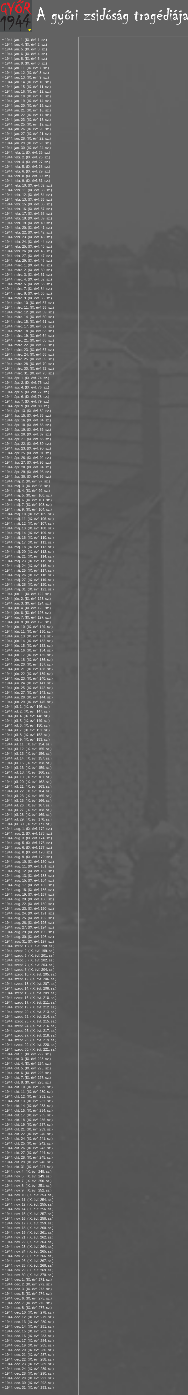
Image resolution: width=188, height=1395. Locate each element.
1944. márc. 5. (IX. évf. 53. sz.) (28, 284)
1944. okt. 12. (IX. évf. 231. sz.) (29, 1096)
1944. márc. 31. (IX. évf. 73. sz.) (29, 373)
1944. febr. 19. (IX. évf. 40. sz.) (28, 223)
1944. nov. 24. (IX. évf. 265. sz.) (29, 1251)
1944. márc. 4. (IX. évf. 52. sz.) (28, 279)
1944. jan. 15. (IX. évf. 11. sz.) (28, 87)
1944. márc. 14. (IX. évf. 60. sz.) (29, 317)
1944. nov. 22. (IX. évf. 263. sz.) (29, 1242)
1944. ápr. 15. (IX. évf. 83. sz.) (28, 415)
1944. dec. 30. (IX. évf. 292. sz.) (29, 1383)
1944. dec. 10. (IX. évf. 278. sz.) (29, 1312)
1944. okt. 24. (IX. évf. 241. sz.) (29, 1138)
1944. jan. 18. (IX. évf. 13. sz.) (28, 96)
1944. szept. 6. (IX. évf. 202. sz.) (29, 960)
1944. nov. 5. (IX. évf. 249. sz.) (28, 1176)
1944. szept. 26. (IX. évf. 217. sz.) (30, 1030)
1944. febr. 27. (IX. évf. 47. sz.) (28, 256)
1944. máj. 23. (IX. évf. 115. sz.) (29, 561)
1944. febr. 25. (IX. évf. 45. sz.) (28, 246)
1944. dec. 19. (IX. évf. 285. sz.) (29, 1345)
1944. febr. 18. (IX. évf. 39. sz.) (28, 218)
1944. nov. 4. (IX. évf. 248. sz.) (28, 1171)
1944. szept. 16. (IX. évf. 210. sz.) (30, 998)
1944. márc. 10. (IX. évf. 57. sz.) (29, 303)
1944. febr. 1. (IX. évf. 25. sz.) (27, 152)
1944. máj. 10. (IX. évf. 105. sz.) (29, 514)
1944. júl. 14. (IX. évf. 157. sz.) (28, 758)
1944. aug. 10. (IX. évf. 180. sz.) (29, 861)
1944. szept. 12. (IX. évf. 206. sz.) (30, 979)
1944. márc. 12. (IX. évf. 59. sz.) (29, 312)
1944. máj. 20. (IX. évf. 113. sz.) (29, 551)
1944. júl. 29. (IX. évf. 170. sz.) (28, 819)
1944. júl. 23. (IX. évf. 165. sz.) (28, 796)
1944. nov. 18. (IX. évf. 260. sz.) (29, 1228)
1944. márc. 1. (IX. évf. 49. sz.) (28, 265)
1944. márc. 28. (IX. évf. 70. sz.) (29, 364)
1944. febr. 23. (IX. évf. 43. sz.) (28, 237)
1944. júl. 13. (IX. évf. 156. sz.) (28, 753)
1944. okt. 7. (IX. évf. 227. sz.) (28, 1077)
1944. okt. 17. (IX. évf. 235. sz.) (29, 1115)
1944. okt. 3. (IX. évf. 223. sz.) (28, 1059)
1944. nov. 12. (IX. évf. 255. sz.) (29, 1204)
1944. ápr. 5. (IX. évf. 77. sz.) (27, 392)
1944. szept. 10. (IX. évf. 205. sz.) (30, 974)
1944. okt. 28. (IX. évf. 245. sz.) (29, 1157)
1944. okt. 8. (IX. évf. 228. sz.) (28, 1082)
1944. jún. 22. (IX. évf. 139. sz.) (29, 674)
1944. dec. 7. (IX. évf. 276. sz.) (28, 1303)
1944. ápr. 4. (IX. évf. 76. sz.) (27, 387)
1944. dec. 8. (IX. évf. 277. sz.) (28, 1308)
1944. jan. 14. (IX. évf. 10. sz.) (28, 82)
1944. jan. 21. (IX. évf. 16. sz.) (28, 110)
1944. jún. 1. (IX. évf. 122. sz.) (28, 594)
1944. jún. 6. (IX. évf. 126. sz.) (28, 613)
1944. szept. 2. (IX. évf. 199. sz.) (29, 951)
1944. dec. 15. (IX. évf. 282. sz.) (29, 1331)
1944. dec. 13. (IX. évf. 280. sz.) (29, 1322)
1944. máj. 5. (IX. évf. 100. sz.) (28, 495)
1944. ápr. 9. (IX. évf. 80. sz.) (27, 406)
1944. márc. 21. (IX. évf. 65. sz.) (29, 340)
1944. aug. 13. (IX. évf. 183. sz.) (29, 876)
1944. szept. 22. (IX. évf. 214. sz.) (30, 1016)
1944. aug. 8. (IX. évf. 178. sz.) (28, 852)
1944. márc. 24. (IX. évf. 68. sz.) (29, 354)
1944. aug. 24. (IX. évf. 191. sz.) (29, 913)
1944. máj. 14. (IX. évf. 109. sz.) (29, 533)
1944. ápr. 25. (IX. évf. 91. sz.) (28, 453)
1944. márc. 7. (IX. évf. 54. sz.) (28, 289)
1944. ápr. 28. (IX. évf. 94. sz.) (28, 467)
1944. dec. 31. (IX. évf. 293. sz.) (29, 1387)
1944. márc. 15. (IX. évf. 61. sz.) (29, 321)
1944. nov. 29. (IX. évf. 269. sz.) (29, 1270)
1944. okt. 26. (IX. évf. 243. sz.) (29, 1148)
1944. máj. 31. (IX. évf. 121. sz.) (29, 589)
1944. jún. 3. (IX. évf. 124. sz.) (28, 603)
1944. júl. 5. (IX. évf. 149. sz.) (27, 721)
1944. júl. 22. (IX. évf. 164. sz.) (28, 791)
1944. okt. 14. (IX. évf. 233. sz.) (29, 1106)
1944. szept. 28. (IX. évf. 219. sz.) (30, 1040)
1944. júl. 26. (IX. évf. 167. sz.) (28, 805)
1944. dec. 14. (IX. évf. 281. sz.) (29, 1326)
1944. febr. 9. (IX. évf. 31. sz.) (27, 181)
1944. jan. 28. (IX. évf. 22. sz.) (28, 138)
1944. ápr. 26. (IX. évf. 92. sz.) (28, 458)
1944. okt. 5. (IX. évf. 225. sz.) (28, 1068)
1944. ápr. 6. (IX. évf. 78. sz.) (27, 397)
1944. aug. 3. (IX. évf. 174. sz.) (28, 838)
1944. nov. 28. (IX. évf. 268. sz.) (29, 1265)
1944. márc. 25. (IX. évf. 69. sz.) (29, 359)
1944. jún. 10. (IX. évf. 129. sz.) (29, 627)
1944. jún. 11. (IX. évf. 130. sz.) (29, 631)
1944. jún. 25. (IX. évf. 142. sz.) (29, 688)
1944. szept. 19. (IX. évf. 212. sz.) (30, 1007)
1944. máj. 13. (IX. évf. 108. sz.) (29, 528)
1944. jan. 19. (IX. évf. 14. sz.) (28, 101)
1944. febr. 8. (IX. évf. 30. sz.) (27, 176)
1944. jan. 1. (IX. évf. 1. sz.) (26, 40)
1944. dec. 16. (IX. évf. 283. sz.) (29, 1336)
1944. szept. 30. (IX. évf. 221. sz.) (30, 1049)
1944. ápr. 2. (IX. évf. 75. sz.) (27, 382)
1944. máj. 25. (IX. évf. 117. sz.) (29, 570)
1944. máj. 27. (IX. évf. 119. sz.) (29, 580)
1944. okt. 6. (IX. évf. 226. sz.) (28, 1073)
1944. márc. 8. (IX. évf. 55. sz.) (28, 293)
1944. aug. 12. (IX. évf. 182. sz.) (29, 871)
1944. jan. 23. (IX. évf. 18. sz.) (28, 119)
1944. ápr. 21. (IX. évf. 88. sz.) (28, 439)
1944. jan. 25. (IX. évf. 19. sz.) (28, 124)
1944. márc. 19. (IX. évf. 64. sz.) (29, 335)
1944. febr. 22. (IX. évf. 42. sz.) (28, 232)
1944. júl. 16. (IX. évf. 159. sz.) (28, 768)
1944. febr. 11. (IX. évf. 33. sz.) (28, 190)
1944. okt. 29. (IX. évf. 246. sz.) (29, 1162)
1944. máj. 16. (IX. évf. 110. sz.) (29, 537)
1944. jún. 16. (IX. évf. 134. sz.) (29, 650)
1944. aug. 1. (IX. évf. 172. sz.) (28, 829)
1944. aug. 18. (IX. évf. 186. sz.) (29, 890)
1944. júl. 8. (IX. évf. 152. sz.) (27, 735)
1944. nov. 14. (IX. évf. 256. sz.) (29, 1209)
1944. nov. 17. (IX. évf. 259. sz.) (29, 1223)
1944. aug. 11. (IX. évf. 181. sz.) (29, 866)
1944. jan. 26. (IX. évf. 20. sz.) (28, 129)
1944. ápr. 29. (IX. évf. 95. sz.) (28, 472)
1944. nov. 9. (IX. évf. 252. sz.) (28, 1190)
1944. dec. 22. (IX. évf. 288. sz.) (29, 1359)
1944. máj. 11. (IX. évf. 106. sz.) (29, 519)
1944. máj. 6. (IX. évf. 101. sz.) (28, 500)
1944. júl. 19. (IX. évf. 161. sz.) (28, 777)
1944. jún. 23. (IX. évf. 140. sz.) (29, 678)
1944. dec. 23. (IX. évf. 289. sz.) (29, 1364)
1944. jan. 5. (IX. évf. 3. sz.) (26, 49)
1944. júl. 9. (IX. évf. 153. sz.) (27, 739)
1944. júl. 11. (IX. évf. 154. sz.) (28, 744)
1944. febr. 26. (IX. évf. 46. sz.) (28, 251)
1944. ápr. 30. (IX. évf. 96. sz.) (28, 476)
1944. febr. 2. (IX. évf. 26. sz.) (27, 157)
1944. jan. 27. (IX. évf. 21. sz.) (28, 134)
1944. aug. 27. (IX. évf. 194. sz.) (29, 927)
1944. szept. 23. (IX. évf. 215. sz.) (30, 1021)
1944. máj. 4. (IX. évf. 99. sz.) (27, 490)
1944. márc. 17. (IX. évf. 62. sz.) (29, 326)
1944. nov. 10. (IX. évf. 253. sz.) (29, 1195)
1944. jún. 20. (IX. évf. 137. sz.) (29, 664)
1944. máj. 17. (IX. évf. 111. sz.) (29, 542)
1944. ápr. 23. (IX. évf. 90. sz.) (28, 448)
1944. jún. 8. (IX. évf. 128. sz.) (28, 622)
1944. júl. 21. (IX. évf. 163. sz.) (28, 786)
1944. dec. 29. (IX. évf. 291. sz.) (29, 1378)
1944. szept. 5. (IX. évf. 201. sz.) (29, 955)
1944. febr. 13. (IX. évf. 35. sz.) (28, 199)
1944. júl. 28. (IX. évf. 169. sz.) (28, 814)
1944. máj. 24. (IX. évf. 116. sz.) (29, 566)
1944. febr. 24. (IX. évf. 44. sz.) (28, 242)
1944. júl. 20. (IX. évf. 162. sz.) (28, 782)
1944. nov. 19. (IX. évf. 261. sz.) (29, 1232)
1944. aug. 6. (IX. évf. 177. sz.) (28, 847)
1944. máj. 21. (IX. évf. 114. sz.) (29, 556)
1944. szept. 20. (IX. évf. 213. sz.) (30, 1012)
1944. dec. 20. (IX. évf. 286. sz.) (29, 1350)
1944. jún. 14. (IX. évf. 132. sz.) (29, 641)
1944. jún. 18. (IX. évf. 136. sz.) (29, 659)
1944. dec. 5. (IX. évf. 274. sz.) (28, 1293)
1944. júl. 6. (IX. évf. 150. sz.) (27, 725)
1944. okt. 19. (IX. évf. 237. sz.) (29, 1124)
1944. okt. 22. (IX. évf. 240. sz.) (29, 1134)
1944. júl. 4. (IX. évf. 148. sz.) (27, 716)
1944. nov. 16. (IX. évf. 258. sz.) (29, 1218)
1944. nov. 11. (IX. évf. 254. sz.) (29, 1200)
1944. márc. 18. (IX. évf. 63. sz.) (29, 331)
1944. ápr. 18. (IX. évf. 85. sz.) (28, 425)
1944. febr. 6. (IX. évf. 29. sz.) (27, 171)
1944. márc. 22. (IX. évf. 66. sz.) (29, 345)
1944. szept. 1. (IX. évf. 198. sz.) (29, 946)
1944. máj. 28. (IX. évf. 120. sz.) (29, 584)
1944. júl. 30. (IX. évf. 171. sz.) (28, 824)
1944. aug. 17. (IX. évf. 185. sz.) (29, 885)
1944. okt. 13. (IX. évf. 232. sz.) (29, 1101)
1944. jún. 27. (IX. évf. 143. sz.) (29, 692)
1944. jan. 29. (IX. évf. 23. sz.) (28, 143)
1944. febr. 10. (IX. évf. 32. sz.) (28, 185)
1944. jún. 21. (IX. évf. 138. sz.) (29, 669)
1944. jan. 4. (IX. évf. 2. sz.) (26, 44)
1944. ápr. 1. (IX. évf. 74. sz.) (27, 378)
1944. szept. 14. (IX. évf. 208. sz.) (30, 988)
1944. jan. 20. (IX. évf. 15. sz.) (28, 105)
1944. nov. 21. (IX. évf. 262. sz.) (29, 1237)
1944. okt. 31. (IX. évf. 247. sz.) (29, 1167)
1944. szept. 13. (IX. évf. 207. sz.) (30, 984)
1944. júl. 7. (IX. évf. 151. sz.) (27, 730)
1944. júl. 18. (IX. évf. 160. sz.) (28, 772)
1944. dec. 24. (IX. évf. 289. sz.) (29, 1369)
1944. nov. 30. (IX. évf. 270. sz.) (29, 1275)
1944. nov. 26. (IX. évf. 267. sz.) (29, 1261)
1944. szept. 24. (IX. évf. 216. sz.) (30, 1026)
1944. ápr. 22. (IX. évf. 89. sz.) (28, 443)
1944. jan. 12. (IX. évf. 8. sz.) (27, 73)
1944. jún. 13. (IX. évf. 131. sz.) (29, 636)
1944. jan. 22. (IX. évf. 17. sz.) (28, 115)
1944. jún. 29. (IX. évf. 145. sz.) (29, 702)
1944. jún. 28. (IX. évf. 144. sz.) (29, 697)
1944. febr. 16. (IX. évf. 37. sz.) (28, 209)
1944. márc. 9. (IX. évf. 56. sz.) (28, 298)
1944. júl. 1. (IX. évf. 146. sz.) (27, 706)
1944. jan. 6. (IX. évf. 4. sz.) (26, 54)
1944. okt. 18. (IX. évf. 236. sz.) (29, 1120)
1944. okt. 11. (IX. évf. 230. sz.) (29, 1092)
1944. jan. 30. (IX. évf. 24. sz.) (28, 148)
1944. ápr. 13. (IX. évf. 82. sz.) (28, 411)
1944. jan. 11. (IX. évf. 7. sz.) (27, 68)
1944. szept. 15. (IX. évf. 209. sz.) (30, 993)
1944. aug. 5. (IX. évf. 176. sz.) (28, 843)
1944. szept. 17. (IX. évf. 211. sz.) (30, 1002)
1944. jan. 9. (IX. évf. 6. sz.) (26, 63)
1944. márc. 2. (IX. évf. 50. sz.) (28, 270)
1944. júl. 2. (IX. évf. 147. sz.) (27, 711)
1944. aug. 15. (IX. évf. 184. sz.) (29, 880)
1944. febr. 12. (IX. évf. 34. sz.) (28, 195)
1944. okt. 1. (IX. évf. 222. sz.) (28, 1054)
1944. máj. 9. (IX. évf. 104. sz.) (28, 509)
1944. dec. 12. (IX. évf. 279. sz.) (29, 1317)
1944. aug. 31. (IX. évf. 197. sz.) (29, 941)
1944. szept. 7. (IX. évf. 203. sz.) (29, 965)
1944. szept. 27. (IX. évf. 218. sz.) (30, 1035)
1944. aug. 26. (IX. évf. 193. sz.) (29, 922)
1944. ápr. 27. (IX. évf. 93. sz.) (28, 462)
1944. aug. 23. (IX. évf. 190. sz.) (29, 908)
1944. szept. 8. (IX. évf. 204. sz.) (29, 969)
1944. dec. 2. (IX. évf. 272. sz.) (28, 1284)
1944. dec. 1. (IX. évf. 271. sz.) (28, 1279)
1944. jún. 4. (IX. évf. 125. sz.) (28, 608)
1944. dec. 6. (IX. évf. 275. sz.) (28, 1298)
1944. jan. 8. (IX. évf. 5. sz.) (26, 58)
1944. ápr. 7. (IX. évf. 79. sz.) (27, 401)
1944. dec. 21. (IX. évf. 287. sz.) (29, 1354)
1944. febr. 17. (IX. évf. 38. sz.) (28, 213)
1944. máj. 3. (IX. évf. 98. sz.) (27, 486)
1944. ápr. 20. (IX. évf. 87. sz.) (28, 434)
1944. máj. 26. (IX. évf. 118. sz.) (29, 575)
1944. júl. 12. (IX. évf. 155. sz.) (28, 749)
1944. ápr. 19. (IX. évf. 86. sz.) (28, 429)
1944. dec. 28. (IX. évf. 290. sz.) (29, 1373)
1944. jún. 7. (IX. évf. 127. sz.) (28, 617)
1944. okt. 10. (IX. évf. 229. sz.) (29, 1087)
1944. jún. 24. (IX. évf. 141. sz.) (29, 683)
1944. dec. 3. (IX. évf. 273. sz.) (28, 1289)
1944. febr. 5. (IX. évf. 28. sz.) (27, 166)
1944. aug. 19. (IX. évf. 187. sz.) (29, 894)
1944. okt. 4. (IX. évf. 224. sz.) (28, 1063)
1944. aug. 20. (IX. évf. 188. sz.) (29, 899)
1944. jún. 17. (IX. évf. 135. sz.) (29, 655)
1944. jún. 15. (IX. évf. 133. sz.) (29, 645)
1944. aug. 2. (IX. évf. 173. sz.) (28, 833)
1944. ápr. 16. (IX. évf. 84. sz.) (28, 420)
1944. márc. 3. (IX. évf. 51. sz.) (28, 274)
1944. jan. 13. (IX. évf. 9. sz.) (27, 77)
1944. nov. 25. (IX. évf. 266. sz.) (29, 1256)
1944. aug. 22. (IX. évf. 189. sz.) (29, 904)
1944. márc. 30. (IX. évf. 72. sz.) (29, 368)
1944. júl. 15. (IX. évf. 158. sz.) (28, 763)
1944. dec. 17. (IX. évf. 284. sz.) (29, 1340)
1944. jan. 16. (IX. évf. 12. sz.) (28, 91)
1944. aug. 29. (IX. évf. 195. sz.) (29, 932)
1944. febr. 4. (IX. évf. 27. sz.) (27, 162)
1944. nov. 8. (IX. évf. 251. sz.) (28, 1185)
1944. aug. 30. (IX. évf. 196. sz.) (29, 937)
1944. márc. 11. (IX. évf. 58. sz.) (29, 307)
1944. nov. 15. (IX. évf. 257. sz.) (29, 1214)
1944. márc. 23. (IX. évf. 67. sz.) (29, 350)
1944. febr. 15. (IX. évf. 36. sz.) (28, 204)
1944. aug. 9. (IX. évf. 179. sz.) (28, 857)
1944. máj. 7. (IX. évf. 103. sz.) (28, 505)
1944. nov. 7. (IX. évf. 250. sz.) (28, 1181)
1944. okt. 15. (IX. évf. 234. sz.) (29, 1110)
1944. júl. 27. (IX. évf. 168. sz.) (28, 810)
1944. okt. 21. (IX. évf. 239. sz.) (29, 1129)
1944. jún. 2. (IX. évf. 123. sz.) (28, 598)
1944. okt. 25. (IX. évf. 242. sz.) (29, 1143)
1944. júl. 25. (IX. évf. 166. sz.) (28, 800)
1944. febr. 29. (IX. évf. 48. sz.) (28, 260)
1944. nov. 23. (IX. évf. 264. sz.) (29, 1246)
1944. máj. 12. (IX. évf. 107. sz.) (29, 523)
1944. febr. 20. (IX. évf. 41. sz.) (28, 227)
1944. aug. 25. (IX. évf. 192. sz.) (29, 918)
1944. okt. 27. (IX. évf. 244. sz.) (29, 1153)
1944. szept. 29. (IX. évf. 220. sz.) (30, 1045)
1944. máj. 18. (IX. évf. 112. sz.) (29, 547)
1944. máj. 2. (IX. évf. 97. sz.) (27, 481)
